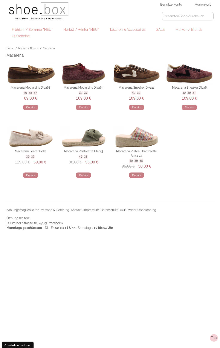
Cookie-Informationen (18, 345)
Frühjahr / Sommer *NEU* (32, 30)
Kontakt (76, 210)
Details (30, 107)
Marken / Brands (189, 30)
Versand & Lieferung (55, 210)
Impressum (91, 210)
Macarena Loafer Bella (30, 151)
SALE (160, 30)
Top (214, 338)
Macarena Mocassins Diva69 (83, 87)
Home (10, 48)
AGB (123, 210)
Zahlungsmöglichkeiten (22, 210)
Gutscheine (21, 36)
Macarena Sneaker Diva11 (136, 87)
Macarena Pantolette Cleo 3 (83, 151)
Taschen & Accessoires (128, 30)
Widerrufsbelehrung (142, 210)
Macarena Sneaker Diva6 (189, 87)
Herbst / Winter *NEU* (81, 30)
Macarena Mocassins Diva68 (30, 87)
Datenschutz (109, 210)
